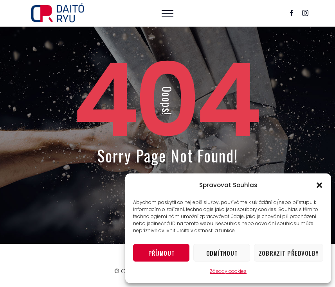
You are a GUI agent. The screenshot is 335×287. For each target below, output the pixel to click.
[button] (319, 185)
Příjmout (161, 253)
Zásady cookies (228, 271)
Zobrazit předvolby (289, 253)
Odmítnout (222, 253)
